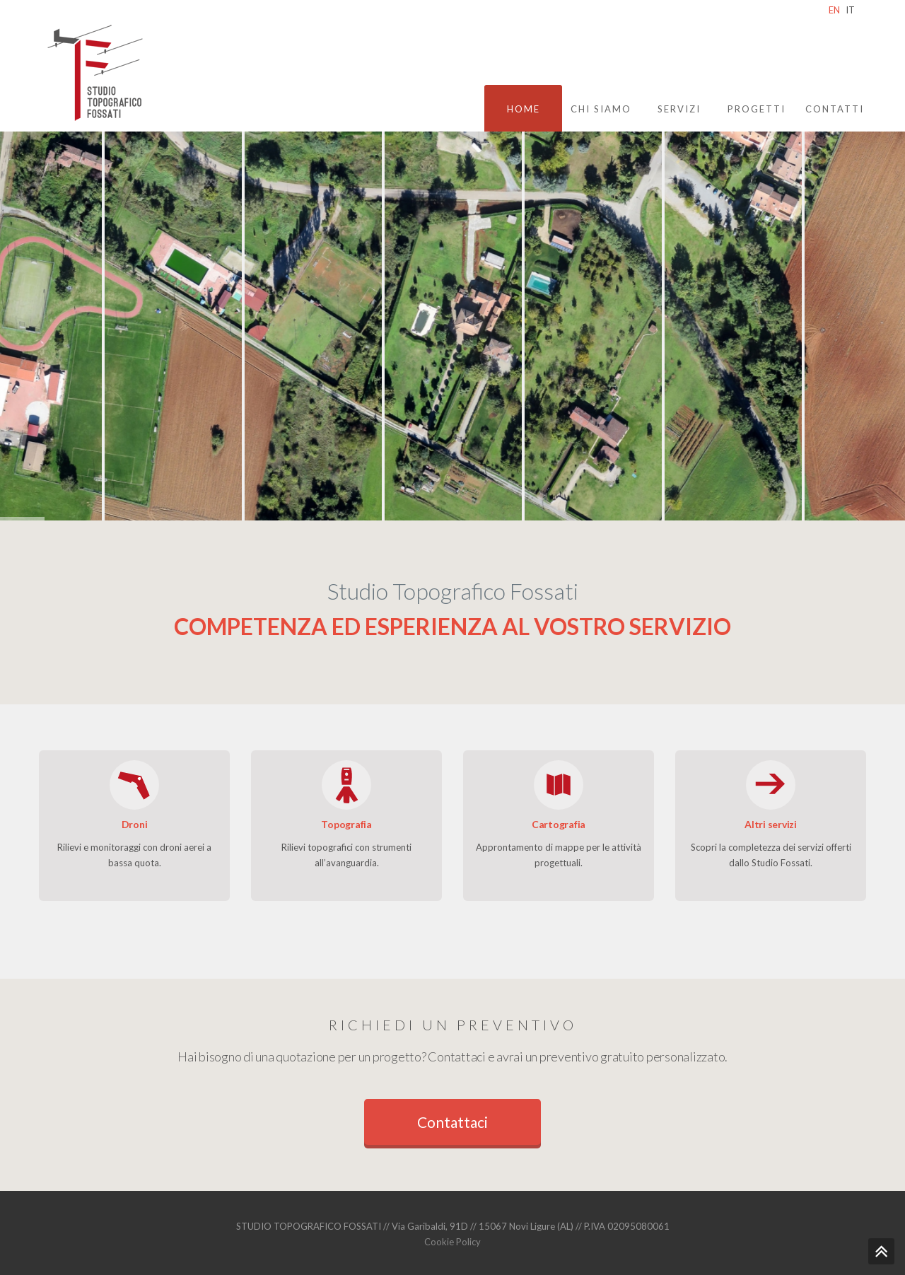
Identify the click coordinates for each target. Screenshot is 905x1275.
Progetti (757, 109)
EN (834, 10)
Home (523, 109)
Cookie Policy (452, 1241)
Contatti (834, 109)
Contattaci (452, 1122)
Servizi (679, 109)
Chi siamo (601, 109)
